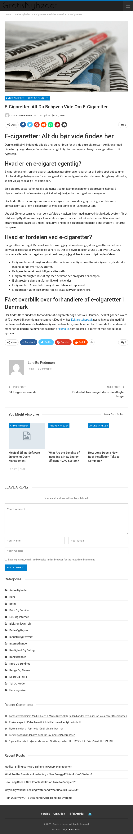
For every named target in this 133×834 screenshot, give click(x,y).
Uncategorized (18, 688)
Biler (12, 595)
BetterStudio (75, 828)
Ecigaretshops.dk (82, 319)
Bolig (12, 602)
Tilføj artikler (76, 812)
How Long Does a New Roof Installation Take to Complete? (40, 780)
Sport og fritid (18, 675)
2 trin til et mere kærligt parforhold (62, 720)
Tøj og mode (17, 682)
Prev (13, 467)
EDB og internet (19, 615)
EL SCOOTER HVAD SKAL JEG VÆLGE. (92, 739)
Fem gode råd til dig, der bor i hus (46, 727)
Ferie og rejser (18, 628)
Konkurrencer (17, 655)
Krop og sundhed (38, 98)
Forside (45, 812)
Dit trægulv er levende (22, 391)
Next (23, 467)
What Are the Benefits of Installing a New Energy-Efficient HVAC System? (48, 772)
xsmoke (64, 328)
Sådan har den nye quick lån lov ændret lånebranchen (98, 714)
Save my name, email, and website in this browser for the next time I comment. (51, 558)
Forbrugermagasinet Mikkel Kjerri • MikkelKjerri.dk (37, 714)
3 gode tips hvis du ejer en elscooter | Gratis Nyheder (38, 739)
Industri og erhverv (21, 635)
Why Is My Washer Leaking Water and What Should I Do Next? (41, 788)
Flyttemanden (16, 727)
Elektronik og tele (20, 622)
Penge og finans (19, 668)
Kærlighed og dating (22, 648)
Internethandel (18, 642)
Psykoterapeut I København (24, 720)
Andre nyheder (15, 98)
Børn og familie (19, 608)
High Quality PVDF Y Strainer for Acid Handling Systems (38, 796)
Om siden (59, 812)
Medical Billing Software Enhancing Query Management (38, 765)
